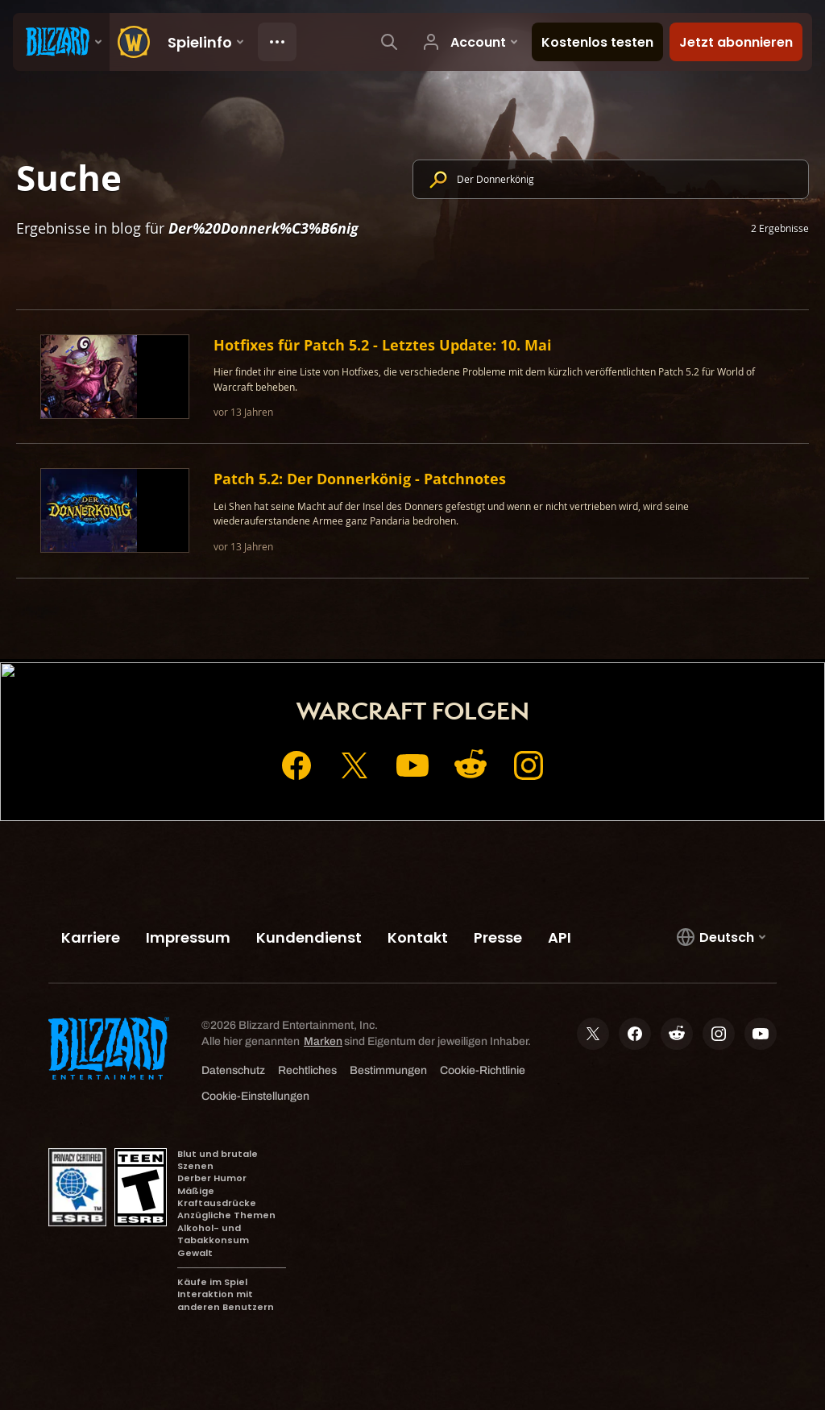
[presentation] (61, 42)
